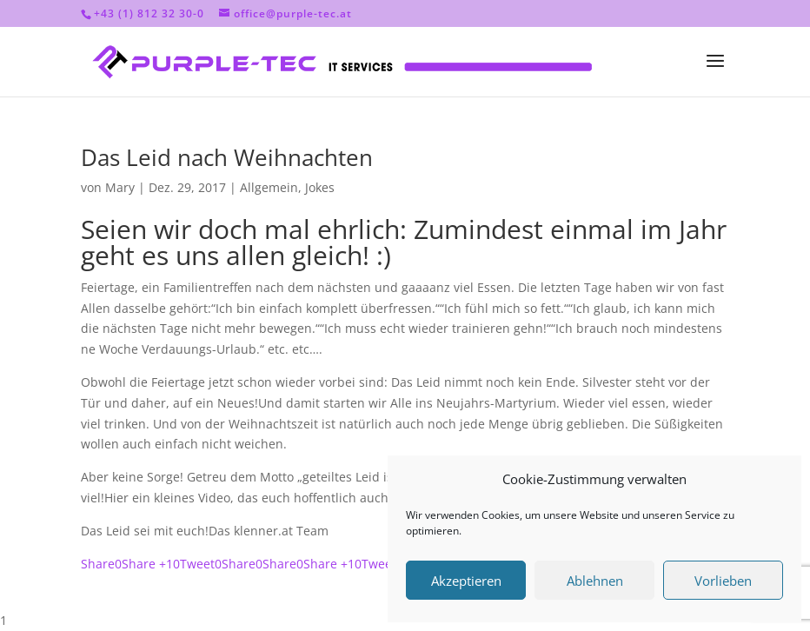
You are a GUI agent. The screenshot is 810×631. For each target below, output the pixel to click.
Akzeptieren (466, 580)
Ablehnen (595, 580)
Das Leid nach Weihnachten (227, 157)
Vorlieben (723, 580)
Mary (120, 187)
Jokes (320, 187)
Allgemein (269, 187)
